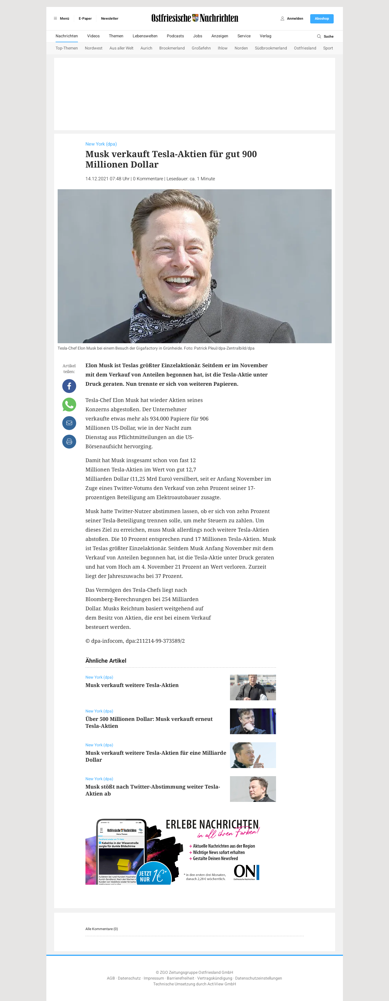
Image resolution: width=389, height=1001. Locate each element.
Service (244, 36)
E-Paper (85, 18)
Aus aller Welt (121, 48)
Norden (241, 48)
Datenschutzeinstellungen (258, 978)
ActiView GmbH (221, 984)
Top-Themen (67, 48)
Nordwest (94, 48)
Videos (93, 36)
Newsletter (109, 18)
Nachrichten (67, 36)
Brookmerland (172, 48)
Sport (328, 48)
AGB (111, 978)
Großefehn (201, 48)
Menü (60, 18)
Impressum (154, 978)
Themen (116, 36)
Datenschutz (129, 978)
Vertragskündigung (214, 978)
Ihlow (223, 48)
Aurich (146, 48)
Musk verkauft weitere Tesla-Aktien (132, 685)
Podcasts (175, 36)
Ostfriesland (305, 48)
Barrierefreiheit (180, 978)
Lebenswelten (145, 36)
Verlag (265, 36)
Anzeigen (219, 36)
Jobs (197, 36)
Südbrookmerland (271, 48)
